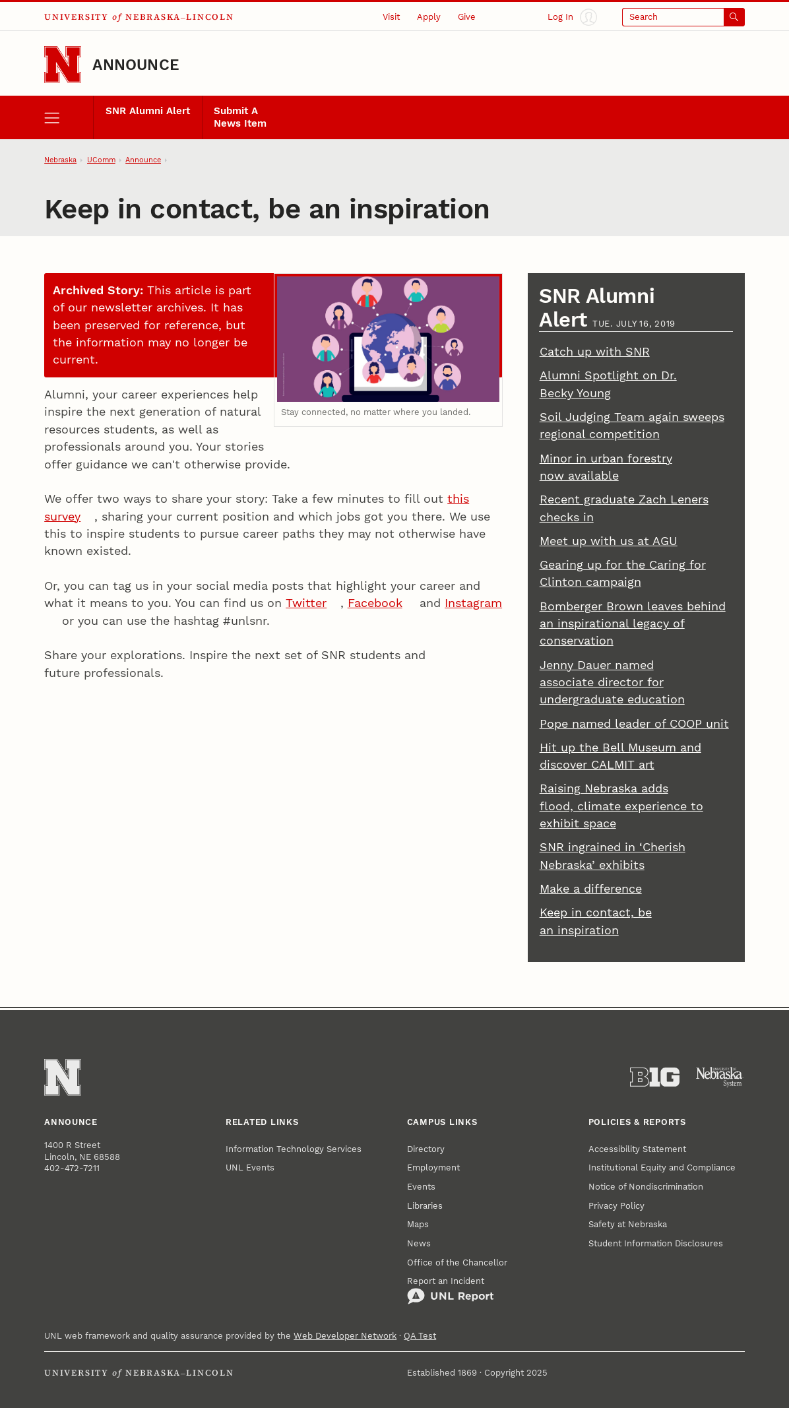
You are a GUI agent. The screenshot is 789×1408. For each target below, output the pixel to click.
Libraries (425, 1206)
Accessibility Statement (637, 1149)
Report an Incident (450, 1290)
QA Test (420, 1336)
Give (467, 17)
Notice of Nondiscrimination (645, 1187)
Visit (391, 17)
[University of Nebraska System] (720, 1077)
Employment (433, 1167)
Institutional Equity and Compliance (662, 1167)
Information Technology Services (294, 1149)
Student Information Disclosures (655, 1243)
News (419, 1243)
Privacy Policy (616, 1206)
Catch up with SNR (595, 351)
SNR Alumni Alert (148, 111)
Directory (426, 1149)
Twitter (306, 603)
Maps (418, 1224)
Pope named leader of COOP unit (634, 723)
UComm (101, 160)
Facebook (375, 603)
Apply (429, 17)
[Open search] (683, 17)
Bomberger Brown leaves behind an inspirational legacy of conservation (633, 624)
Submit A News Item (240, 117)
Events (421, 1187)
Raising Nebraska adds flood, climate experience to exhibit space (621, 806)
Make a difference (591, 888)
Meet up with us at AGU (609, 541)
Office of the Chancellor (457, 1262)
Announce (135, 64)
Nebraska (60, 160)
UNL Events (250, 1167)
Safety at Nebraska (627, 1224)
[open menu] (68, 117)
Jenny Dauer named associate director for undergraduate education (612, 682)
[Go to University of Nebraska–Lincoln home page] (62, 64)
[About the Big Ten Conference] (654, 1077)
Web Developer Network (345, 1336)
